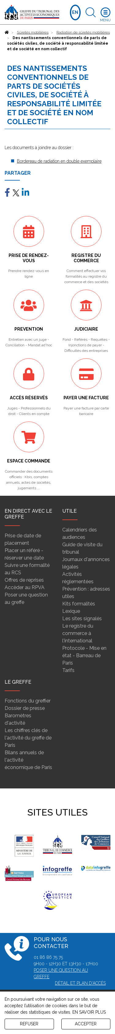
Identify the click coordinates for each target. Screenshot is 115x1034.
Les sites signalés (82, 618)
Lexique (71, 611)
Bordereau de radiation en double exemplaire (59, 161)
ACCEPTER (86, 1023)
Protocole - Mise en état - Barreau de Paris (84, 655)
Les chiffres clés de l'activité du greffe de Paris (28, 737)
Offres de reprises (24, 580)
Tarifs (68, 670)
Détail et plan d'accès (80, 983)
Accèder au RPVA (24, 587)
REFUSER (29, 1023)
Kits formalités (78, 604)
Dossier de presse (25, 708)
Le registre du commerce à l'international (77, 633)
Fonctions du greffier (28, 701)
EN (75, 12)
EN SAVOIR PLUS (89, 1012)
